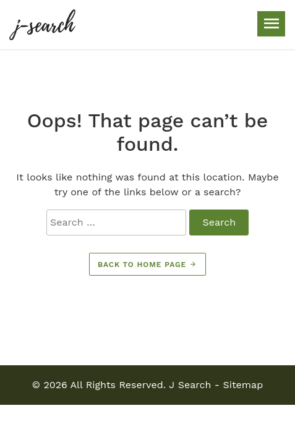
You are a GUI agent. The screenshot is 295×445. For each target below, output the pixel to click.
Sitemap (243, 385)
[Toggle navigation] (271, 24)
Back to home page (147, 264)
